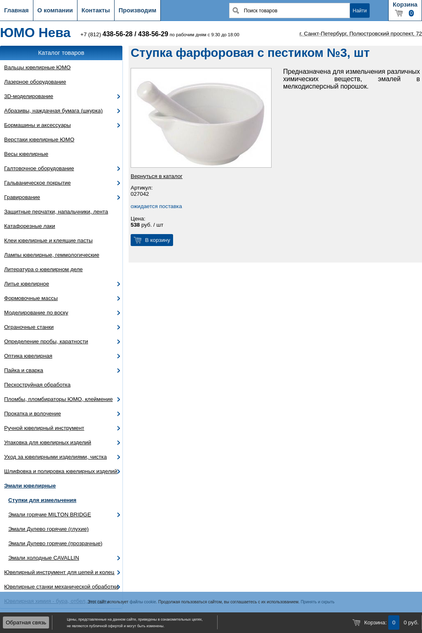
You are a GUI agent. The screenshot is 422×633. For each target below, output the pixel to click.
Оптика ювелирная (28, 356)
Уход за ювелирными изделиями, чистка (55, 457)
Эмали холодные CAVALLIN (43, 558)
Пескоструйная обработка (37, 385)
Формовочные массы (31, 298)
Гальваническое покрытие (37, 183)
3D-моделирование (28, 96)
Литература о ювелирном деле (43, 269)
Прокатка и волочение (32, 413)
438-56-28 (118, 34)
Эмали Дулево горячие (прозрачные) (55, 543)
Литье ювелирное (26, 284)
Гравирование (22, 197)
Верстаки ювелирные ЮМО (39, 139)
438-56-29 (153, 34)
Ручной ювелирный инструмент (44, 428)
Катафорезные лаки (29, 226)
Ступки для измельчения (42, 500)
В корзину (157, 240)
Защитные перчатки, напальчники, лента (56, 212)
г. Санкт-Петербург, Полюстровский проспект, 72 (361, 33)
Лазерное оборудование (35, 82)
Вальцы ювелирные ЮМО (37, 67)
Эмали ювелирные (30, 486)
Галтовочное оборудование (39, 168)
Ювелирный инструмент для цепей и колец (59, 572)
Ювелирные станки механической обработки (61, 587)
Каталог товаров (61, 52)
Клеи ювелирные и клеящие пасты (48, 240)
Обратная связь (26, 622)
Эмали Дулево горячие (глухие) (48, 529)
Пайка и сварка (23, 370)
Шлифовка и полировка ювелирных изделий (60, 471)
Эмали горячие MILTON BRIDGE (49, 514)
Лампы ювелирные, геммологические (51, 255)
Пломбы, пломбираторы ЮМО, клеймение (58, 399)
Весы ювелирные (26, 154)
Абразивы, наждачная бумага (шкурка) (53, 111)
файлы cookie (142, 602)
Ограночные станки (29, 327)
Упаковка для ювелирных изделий (47, 442)
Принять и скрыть (318, 602)
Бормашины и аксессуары (37, 125)
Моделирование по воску (36, 312)
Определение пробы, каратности (46, 341)
